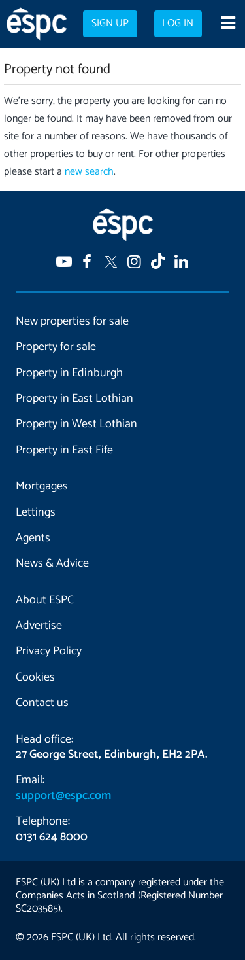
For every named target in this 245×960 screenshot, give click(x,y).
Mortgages (42, 486)
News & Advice (52, 563)
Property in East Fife (64, 450)
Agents (33, 538)
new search (89, 172)
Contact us (42, 703)
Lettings (36, 512)
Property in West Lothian (76, 424)
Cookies (35, 677)
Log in (177, 23)
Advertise (39, 625)
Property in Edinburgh (69, 373)
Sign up (110, 23)
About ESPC (45, 600)
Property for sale (56, 347)
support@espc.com (63, 796)
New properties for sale (72, 321)
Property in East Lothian (74, 398)
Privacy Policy (49, 651)
